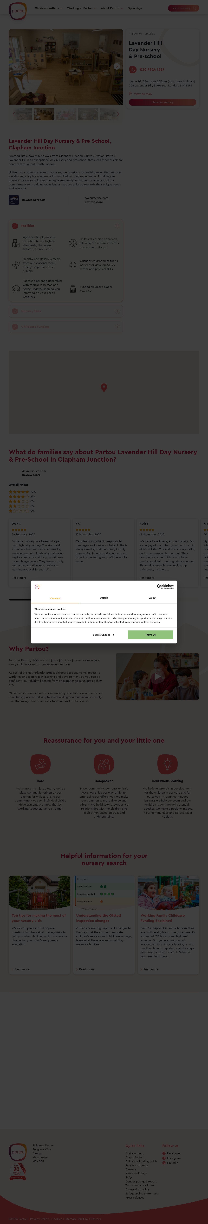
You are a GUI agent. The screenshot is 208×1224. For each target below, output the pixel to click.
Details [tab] (104, 597)
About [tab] (152, 597)
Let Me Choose (103, 634)
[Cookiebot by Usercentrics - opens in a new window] (159, 586)
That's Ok (150, 634)
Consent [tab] (55, 598)
